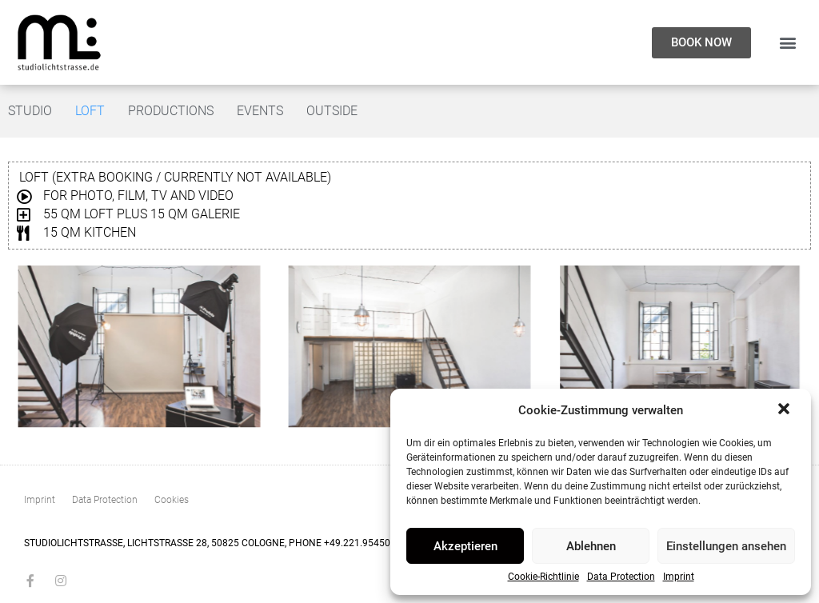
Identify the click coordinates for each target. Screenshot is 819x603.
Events (260, 110)
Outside (332, 110)
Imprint (678, 577)
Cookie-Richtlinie (543, 577)
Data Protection (621, 577)
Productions (171, 110)
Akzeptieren (465, 546)
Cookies (171, 499)
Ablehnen (591, 546)
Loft (90, 110)
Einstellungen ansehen (726, 546)
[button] (785, 410)
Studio (30, 110)
